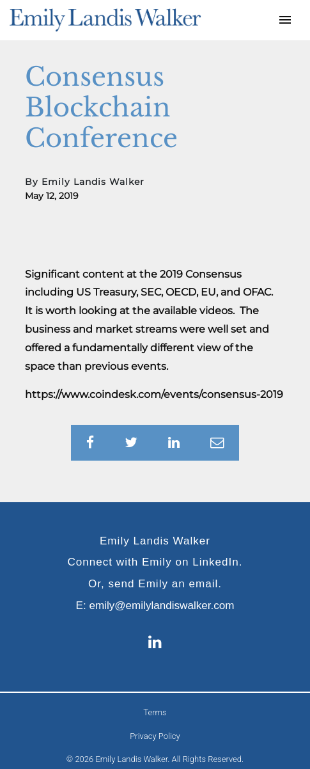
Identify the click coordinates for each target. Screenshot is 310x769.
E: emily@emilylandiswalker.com (155, 605)
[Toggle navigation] (285, 20)
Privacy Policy (155, 736)
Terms (154, 712)
